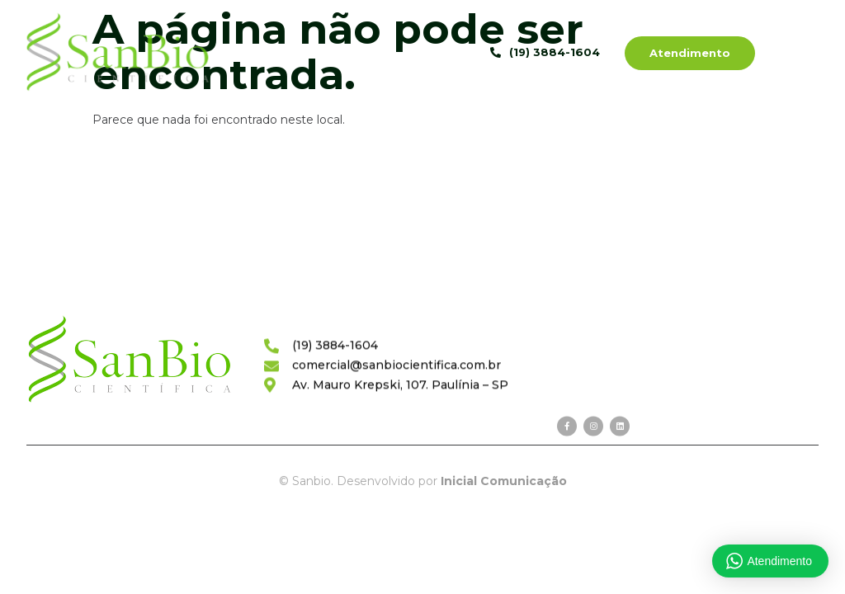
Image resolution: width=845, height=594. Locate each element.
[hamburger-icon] (808, 54)
